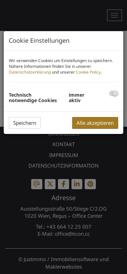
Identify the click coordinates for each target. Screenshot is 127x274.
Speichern (24, 122)
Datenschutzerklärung (30, 72)
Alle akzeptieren (95, 122)
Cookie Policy (88, 72)
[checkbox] (113, 93)
